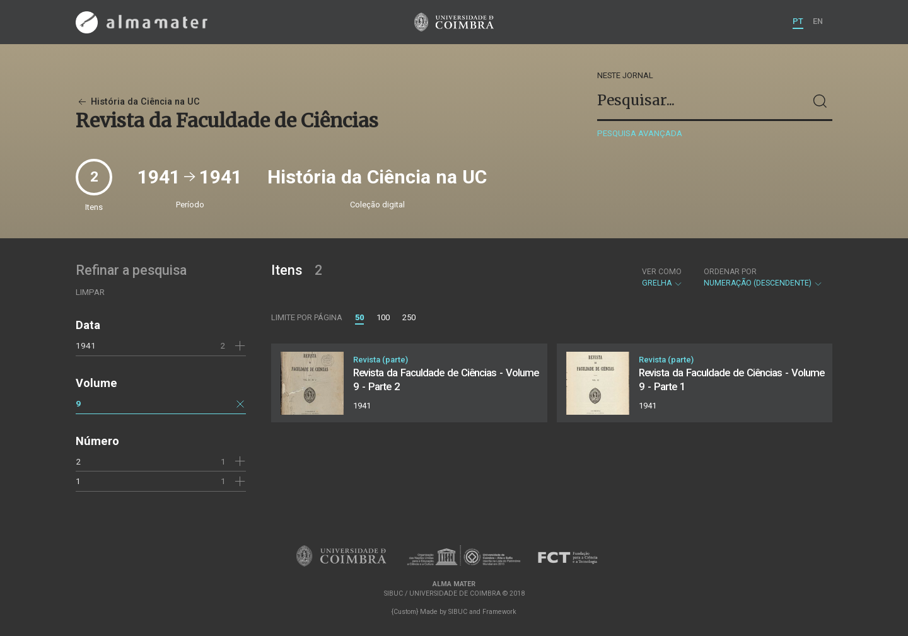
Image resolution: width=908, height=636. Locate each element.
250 (409, 317)
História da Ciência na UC (138, 101)
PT (798, 21)
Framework (499, 612)
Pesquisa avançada (639, 133)
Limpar (90, 292)
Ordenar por (730, 271)
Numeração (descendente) (763, 277)
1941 (86, 345)
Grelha (662, 277)
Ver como (662, 271)
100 (383, 317)
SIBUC (457, 612)
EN (818, 21)
